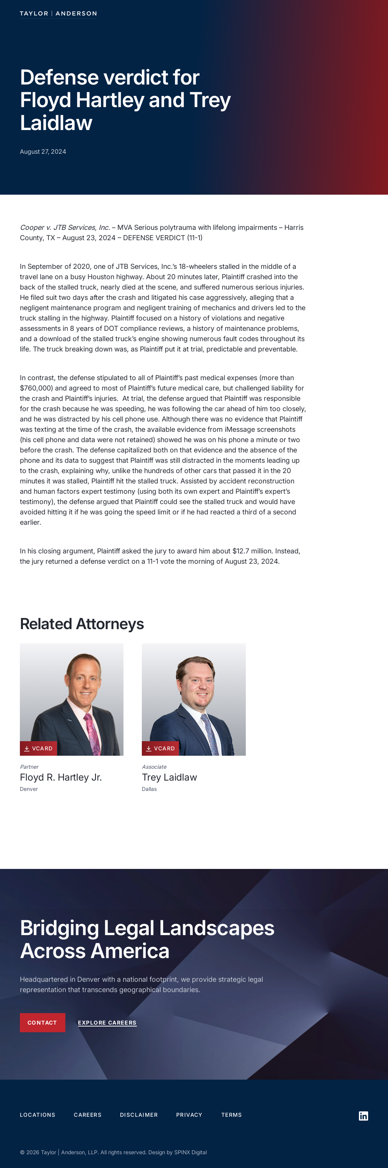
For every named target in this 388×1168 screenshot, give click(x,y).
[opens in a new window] (363, 1129)
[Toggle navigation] (361, 13)
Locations (38, 1114)
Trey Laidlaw (169, 777)
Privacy (189, 1114)
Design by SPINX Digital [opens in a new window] (177, 1152)
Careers (88, 1114)
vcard (38, 748)
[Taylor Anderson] (58, 13)
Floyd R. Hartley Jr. (61, 777)
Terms (231, 1114)
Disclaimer (139, 1114)
